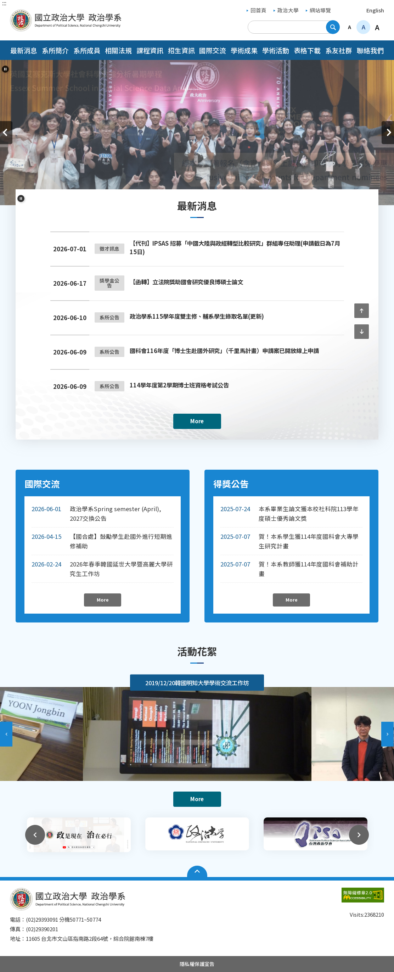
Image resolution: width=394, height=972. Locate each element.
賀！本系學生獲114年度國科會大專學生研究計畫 (309, 541)
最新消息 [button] (23, 50)
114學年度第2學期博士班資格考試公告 (179, 385)
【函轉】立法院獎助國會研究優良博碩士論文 (186, 282)
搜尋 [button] (333, 27)
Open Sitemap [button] (197, 871)
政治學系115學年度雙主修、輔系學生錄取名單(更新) (197, 316)
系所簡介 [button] (55, 50)
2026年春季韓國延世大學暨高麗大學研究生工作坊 (121, 569)
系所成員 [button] (86, 50)
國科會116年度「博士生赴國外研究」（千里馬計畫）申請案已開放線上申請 (224, 350)
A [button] (349, 26)
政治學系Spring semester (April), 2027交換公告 (115, 513)
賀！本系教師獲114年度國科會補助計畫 (309, 569)
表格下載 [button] (307, 50)
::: (4, 3)
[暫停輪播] (5, 69)
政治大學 (286, 10)
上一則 (6, 132)
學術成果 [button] (244, 50)
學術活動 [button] (275, 50)
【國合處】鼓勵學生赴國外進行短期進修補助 (121, 541)
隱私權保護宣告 (197, 963)
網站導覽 (318, 10)
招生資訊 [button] (181, 50)
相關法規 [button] (118, 50)
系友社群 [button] (338, 50)
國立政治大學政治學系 (17, 14)
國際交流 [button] (212, 50)
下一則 (388, 132)
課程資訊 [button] (149, 50)
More (197, 421)
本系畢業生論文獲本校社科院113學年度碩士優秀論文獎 (309, 513)
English (375, 10)
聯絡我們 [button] (370, 50)
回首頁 (256, 10)
